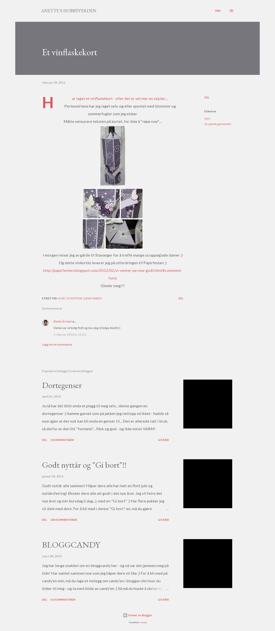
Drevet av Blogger (137, 615)
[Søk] (218, 10)
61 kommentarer (62, 599)
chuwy (144, 622)
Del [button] (206, 97)
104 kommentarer (63, 519)
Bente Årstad (62, 321)
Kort (207, 118)
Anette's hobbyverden (68, 11)
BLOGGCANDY (71, 544)
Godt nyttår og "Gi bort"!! (84, 464)
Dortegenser (62, 385)
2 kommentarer (62, 439)
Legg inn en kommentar (57, 344)
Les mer (163, 439)
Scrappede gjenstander (217, 124)
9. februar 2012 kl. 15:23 (69, 334)
